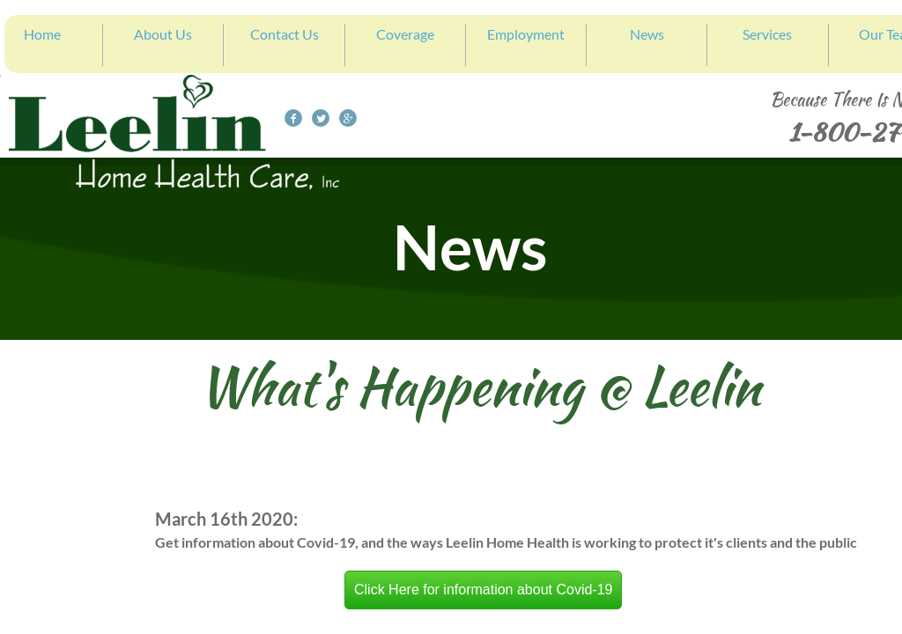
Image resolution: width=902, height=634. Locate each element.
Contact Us (284, 34)
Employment (526, 34)
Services (767, 34)
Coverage (405, 34)
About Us (163, 34)
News (647, 34)
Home (42, 34)
